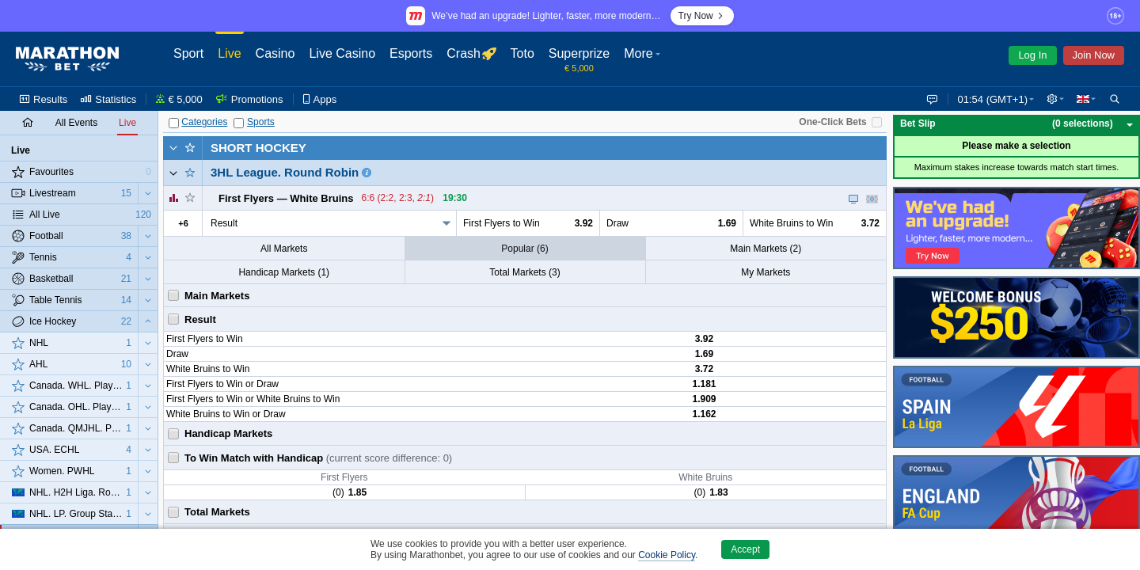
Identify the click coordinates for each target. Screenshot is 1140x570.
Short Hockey (258, 147)
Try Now (702, 15)
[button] (1053, 99)
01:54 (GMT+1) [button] (989, 99)
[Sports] (239, 123)
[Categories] (174, 123)
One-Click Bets (832, 121)
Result (224, 223)
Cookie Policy (666, 554)
